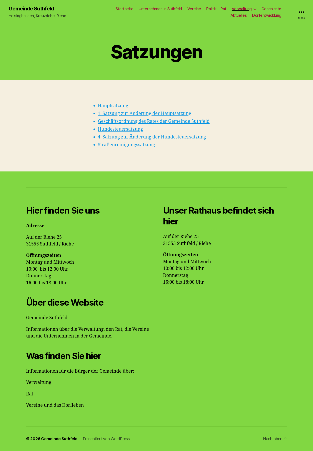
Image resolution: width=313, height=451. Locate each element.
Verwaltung (242, 9)
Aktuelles (238, 15)
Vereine (194, 9)
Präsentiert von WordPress (106, 438)
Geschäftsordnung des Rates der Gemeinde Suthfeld (154, 121)
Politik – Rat (216, 9)
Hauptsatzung (113, 106)
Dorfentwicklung (266, 15)
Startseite (124, 9)
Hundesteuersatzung (120, 129)
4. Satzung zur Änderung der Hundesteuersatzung (152, 137)
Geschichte (271, 9)
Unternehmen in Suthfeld (160, 9)
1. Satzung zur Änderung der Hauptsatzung (144, 114)
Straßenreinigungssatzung (126, 145)
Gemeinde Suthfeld (31, 8)
